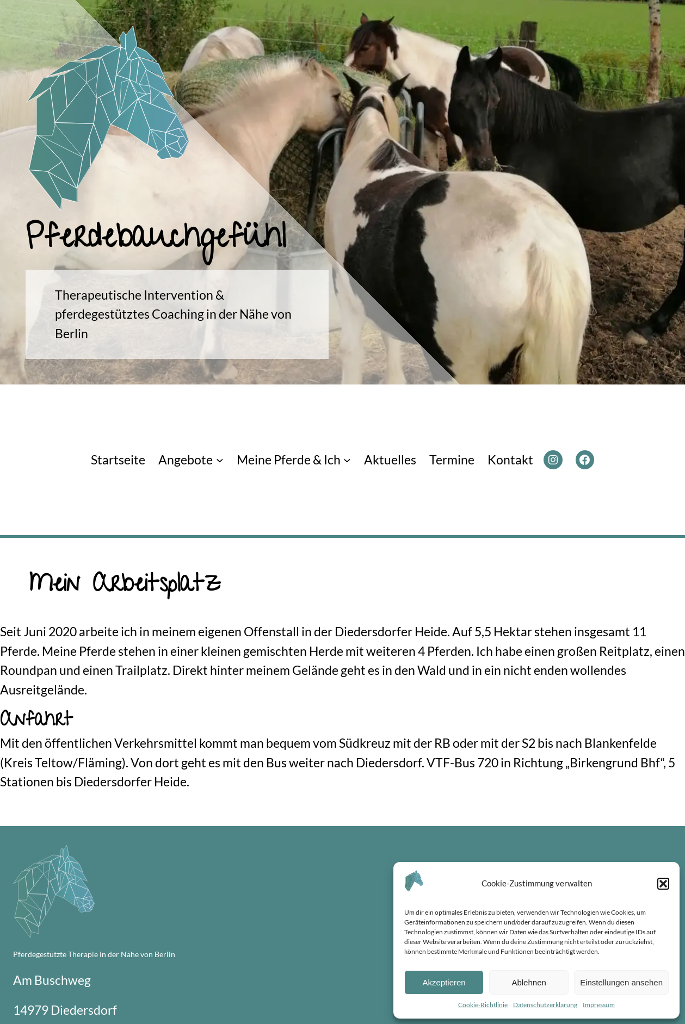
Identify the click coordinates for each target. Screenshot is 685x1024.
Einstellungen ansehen (621, 982)
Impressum (599, 1005)
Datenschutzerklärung (545, 1005)
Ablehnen (528, 982)
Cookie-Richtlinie (483, 1005)
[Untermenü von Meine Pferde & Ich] (347, 460)
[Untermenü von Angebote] (220, 460)
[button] (663, 883)
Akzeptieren (443, 982)
